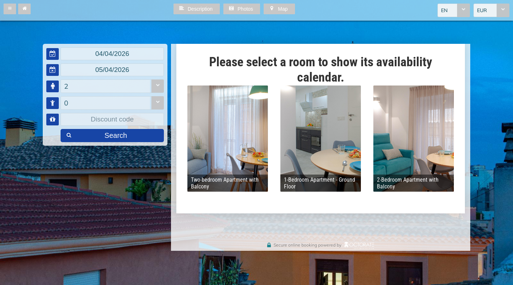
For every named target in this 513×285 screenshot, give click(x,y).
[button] (10, 9)
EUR (482, 10)
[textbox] (112, 53)
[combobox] (453, 10)
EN (444, 10)
